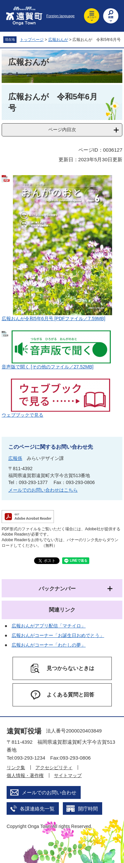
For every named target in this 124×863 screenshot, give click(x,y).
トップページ (32, 39)
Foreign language (60, 16)
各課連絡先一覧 (37, 808)
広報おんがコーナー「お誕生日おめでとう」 (58, 635)
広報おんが (58, 39)
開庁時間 (88, 808)
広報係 (15, 458)
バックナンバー (57, 588)
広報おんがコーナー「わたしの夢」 (49, 645)
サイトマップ (68, 775)
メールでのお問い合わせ (49, 792)
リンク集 (16, 767)
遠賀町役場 (24, 731)
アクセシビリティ (53, 767)
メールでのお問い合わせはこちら (43, 490)
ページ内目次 (62, 129)
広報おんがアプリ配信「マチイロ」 (49, 625)
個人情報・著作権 (25, 775)
